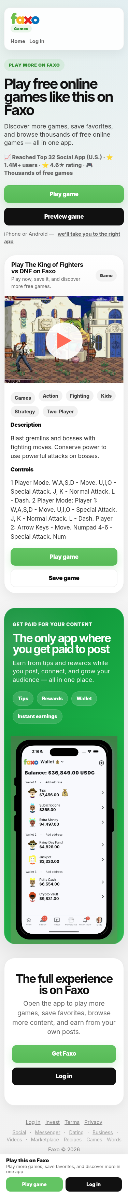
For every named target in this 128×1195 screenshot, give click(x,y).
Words (114, 1139)
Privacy (93, 1122)
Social (19, 1132)
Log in (36, 41)
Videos (14, 1139)
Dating (76, 1132)
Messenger (47, 1132)
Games (94, 1139)
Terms (72, 1122)
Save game (64, 578)
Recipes (73, 1139)
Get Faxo (64, 1053)
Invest (52, 1122)
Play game (64, 194)
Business (103, 1132)
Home (18, 41)
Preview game (64, 216)
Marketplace (45, 1139)
